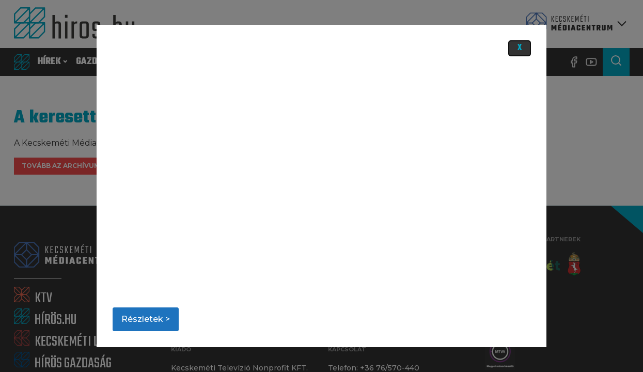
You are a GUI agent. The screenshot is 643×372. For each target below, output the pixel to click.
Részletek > (145, 319)
